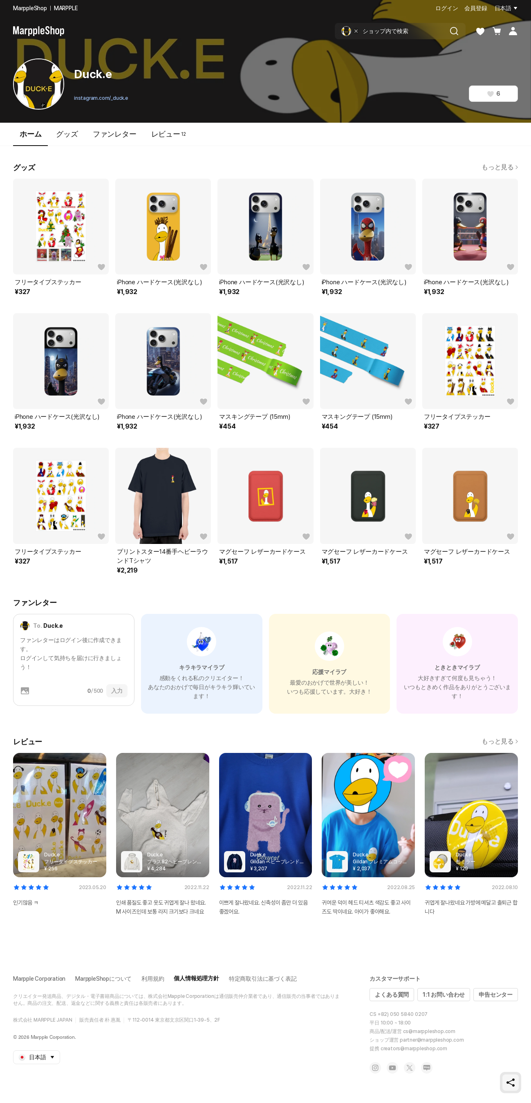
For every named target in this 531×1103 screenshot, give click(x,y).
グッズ (67, 134)
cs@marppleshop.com (429, 1031)
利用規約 (152, 978)
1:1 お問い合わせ (444, 994)
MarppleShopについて (103, 978)
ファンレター (115, 134)
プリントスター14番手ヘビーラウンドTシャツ (162, 556)
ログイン (446, 8)
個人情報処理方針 (196, 978)
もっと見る (500, 167)
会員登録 (475, 8)
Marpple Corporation (39, 978)
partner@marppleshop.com (432, 1040)
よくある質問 (392, 994)
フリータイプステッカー (48, 282)
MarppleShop (30, 8)
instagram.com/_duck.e (101, 98)
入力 (117, 690)
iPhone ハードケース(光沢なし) (159, 282)
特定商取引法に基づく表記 (263, 978)
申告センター (496, 994)
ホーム (30, 138)
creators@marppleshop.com (414, 1048)
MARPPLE (66, 8)
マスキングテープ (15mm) (254, 416)
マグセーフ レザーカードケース (262, 551)
